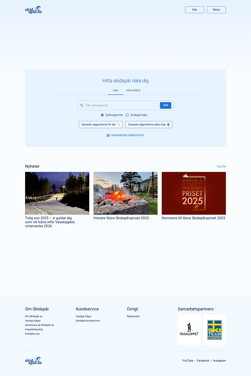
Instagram (219, 360)
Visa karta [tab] (133, 90)
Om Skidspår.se (33, 316)
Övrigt (132, 309)
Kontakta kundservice (88, 320)
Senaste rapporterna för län (101, 124)
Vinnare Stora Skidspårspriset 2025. (121, 218)
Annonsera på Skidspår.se (39, 325)
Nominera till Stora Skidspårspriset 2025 (193, 218)
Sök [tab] (115, 90)
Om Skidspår (37, 309)
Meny (216, 9)
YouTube (187, 360)
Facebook (203, 360)
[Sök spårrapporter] (122, 105)
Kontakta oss (32, 333)
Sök (194, 9)
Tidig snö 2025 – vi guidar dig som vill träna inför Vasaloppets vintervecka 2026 (50, 222)
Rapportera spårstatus (125, 135)
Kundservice (87, 309)
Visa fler (221, 166)
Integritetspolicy (34, 329)
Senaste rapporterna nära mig (149, 124)
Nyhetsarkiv (133, 316)
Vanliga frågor (33, 320)
